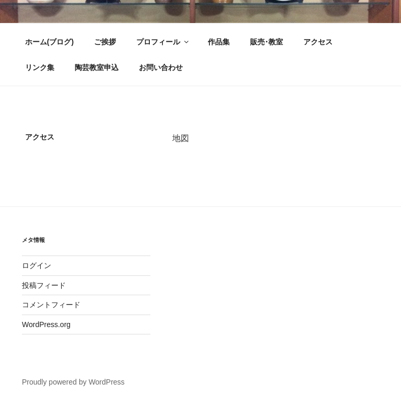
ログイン (36, 265)
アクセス (318, 42)
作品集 (219, 42)
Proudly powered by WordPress (73, 382)
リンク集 (39, 67)
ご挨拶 (105, 42)
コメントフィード (51, 304)
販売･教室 (266, 42)
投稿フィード (44, 285)
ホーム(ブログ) (49, 42)
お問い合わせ (161, 67)
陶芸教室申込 (97, 67)
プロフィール (163, 42)
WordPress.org (46, 324)
